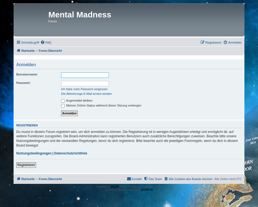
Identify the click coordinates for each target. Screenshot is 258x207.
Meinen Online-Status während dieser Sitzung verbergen (101, 105)
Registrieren (26, 165)
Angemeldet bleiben (77, 100)
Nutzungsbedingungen (34, 153)
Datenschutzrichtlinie (70, 153)
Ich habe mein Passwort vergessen (84, 89)
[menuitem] (45, 42)
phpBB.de (147, 189)
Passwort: (23, 82)
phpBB (115, 186)
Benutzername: (27, 74)
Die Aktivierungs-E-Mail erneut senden (86, 93)
